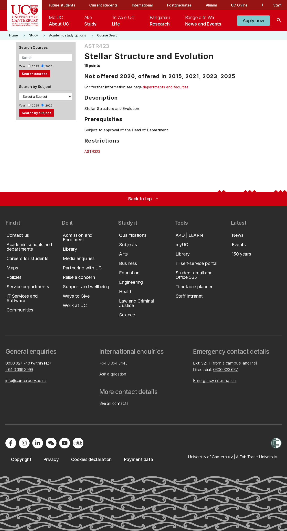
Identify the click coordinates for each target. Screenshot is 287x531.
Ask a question (112, 374)
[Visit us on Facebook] (10, 443)
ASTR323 (92, 151)
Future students (62, 5)
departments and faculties (165, 87)
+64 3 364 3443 (113, 363)
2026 (48, 66)
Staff (277, 5)
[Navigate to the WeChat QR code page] (51, 443)
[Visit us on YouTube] (64, 443)
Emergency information (214, 380)
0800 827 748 (17, 363)
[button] (253, 20)
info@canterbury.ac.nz (25, 380)
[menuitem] (59, 20)
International (142, 5)
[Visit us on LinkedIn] (37, 443)
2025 (35, 66)
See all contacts (113, 403)
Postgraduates (179, 5)
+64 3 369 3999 (19, 369)
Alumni (211, 5)
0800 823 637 (225, 369)
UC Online (239, 5)
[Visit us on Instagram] (24, 443)
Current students (103, 5)
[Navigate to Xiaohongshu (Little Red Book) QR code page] (78, 443)
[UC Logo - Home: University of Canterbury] (24, 15)
